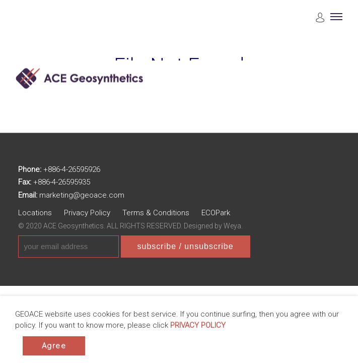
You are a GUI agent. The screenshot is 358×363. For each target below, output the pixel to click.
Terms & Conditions (155, 212)
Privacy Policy (87, 212)
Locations (35, 212)
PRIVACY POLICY (198, 325)
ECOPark (215, 212)
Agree (54, 345)
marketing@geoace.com (81, 195)
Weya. (233, 226)
